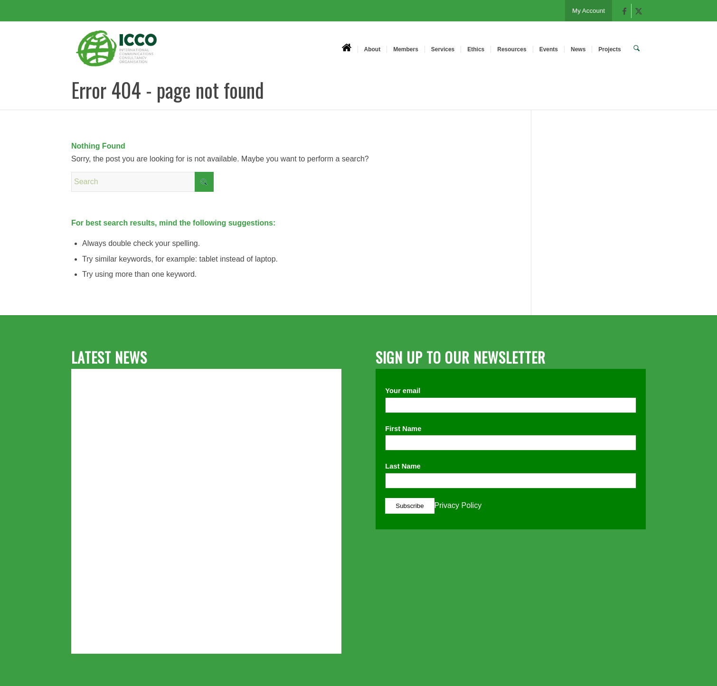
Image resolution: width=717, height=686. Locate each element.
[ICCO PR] (116, 53)
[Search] (637, 49)
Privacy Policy (458, 505)
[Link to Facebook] (624, 11)
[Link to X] (639, 11)
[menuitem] (347, 49)
